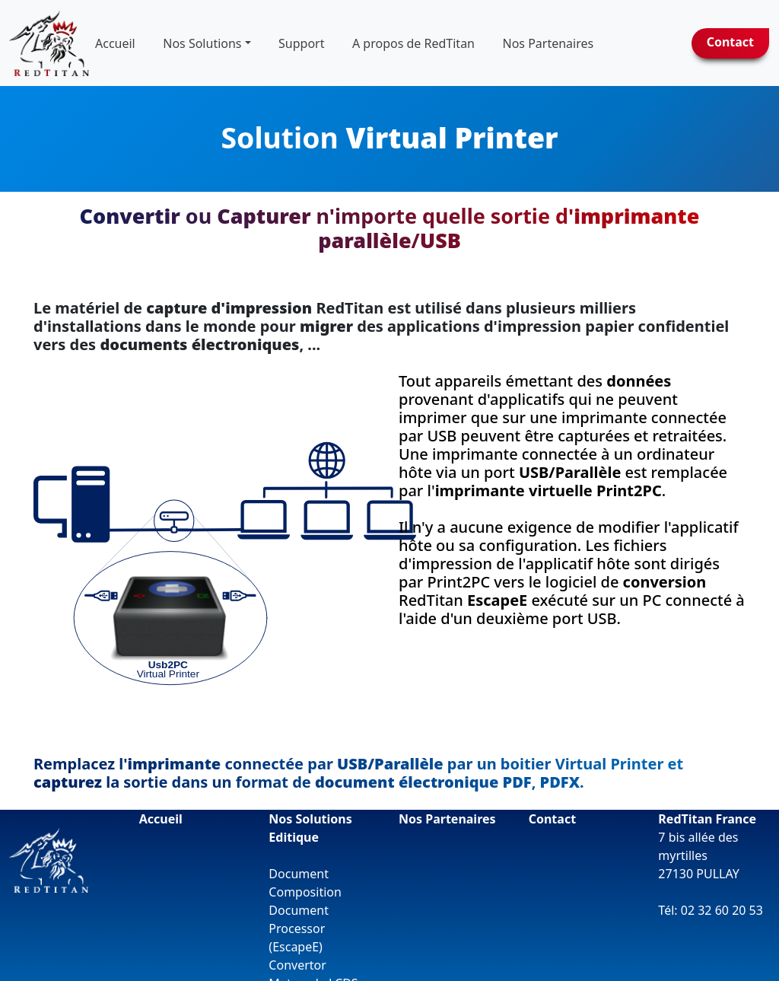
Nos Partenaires (447, 812)
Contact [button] (730, 41)
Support (301, 43)
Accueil (115, 43)
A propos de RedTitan (413, 43)
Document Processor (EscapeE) (299, 922)
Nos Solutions (202, 43)
